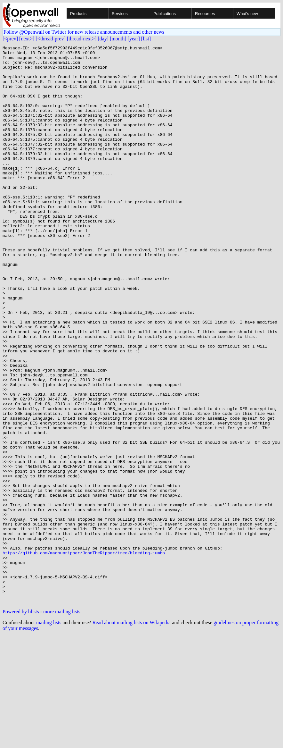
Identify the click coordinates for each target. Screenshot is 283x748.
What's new (247, 13)
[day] (103, 38)
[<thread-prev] (50, 38)
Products (78, 13)
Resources (205, 13)
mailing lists (48, 734)
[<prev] (10, 38)
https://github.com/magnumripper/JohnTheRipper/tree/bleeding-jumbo (84, 655)
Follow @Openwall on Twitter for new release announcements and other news (84, 32)
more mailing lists (61, 723)
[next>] (26, 38)
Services (120, 13)
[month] (118, 38)
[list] (146, 38)
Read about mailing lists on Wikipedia (131, 734)
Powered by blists (21, 723)
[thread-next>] (82, 38)
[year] (134, 38)
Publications (164, 13)
